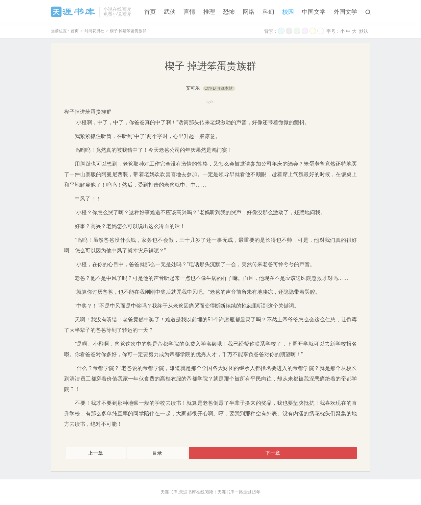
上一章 (95, 453)
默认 (363, 31)
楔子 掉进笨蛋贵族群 (128, 31)
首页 (150, 12)
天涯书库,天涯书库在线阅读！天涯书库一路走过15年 (210, 492)
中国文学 (314, 12)
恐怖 (229, 12)
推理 (209, 12)
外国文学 (345, 12)
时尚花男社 (94, 31)
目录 (157, 453)
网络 (249, 12)
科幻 (268, 12)
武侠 (170, 12)
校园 (288, 12)
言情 (189, 12)
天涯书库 (73, 12)
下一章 (272, 453)
